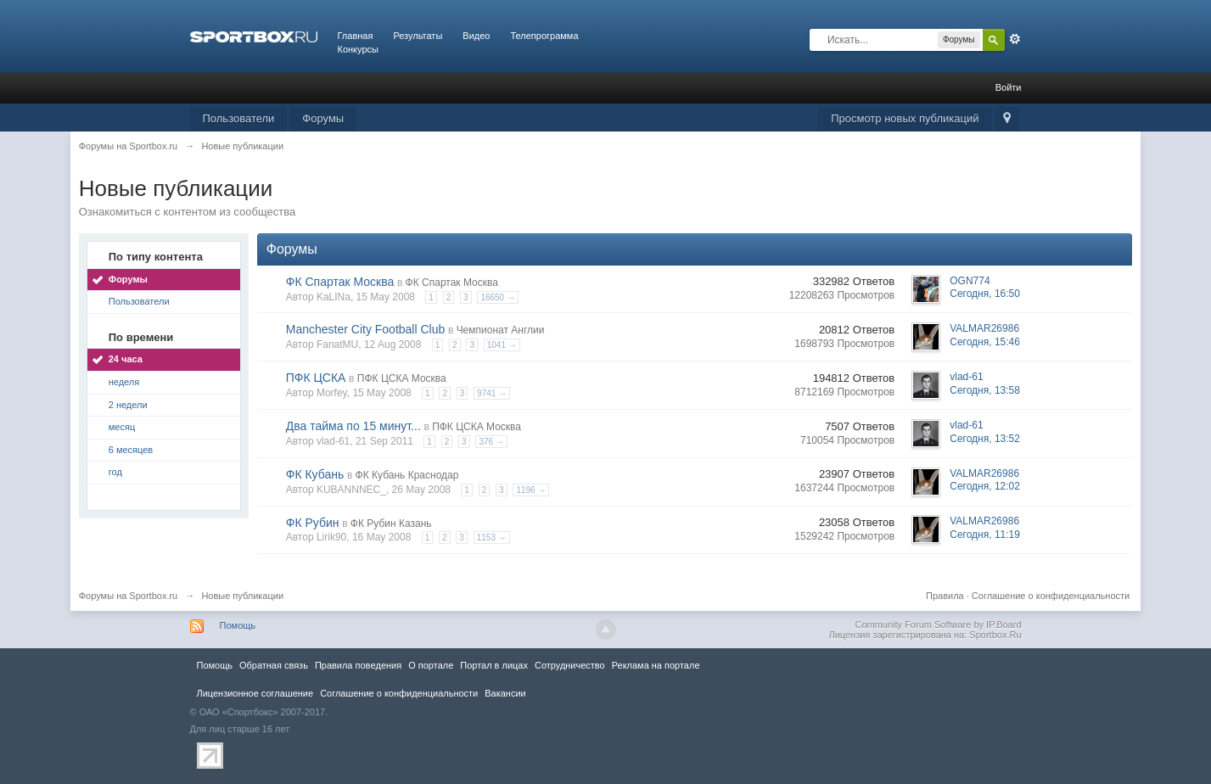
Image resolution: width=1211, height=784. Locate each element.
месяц (122, 427)
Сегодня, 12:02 (985, 486)
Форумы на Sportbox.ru (128, 596)
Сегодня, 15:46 (985, 342)
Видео (476, 36)
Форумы (323, 118)
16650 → (497, 297)
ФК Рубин (312, 522)
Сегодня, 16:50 (985, 294)
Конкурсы (358, 49)
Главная (355, 36)
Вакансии (505, 693)
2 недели (128, 405)
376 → (491, 441)
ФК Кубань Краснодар (407, 475)
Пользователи (239, 118)
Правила (945, 596)
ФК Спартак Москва (340, 281)
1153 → (492, 537)
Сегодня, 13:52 (985, 439)
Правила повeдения (358, 665)
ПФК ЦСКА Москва (401, 378)
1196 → (531, 490)
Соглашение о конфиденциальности (1051, 596)
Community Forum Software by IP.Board (938, 624)
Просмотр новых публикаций (904, 118)
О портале (430, 665)
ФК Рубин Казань (391, 523)
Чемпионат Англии (501, 330)
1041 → (502, 345)
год (115, 472)
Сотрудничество (570, 665)
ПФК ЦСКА (316, 377)
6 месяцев (131, 450)
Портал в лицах (494, 665)
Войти (1008, 87)
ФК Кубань (315, 474)
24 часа (126, 359)
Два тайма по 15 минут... (353, 426)
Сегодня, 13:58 (985, 390)
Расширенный (1015, 39)
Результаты (417, 36)
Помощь (238, 625)
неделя (124, 382)
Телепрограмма (544, 36)
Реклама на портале (656, 665)
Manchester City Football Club (366, 329)
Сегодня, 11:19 (985, 534)
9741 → (492, 393)
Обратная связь (273, 665)
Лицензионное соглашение (255, 693)
